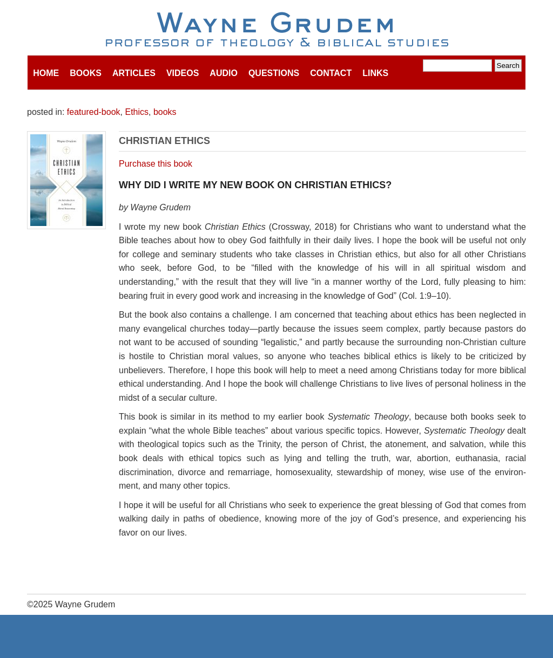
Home (46, 73)
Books (86, 73)
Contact (331, 73)
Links (375, 73)
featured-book (93, 111)
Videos (182, 73)
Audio (224, 73)
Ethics (137, 111)
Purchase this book (155, 163)
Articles (134, 73)
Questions (273, 73)
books (165, 111)
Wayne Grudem (276, 30)
